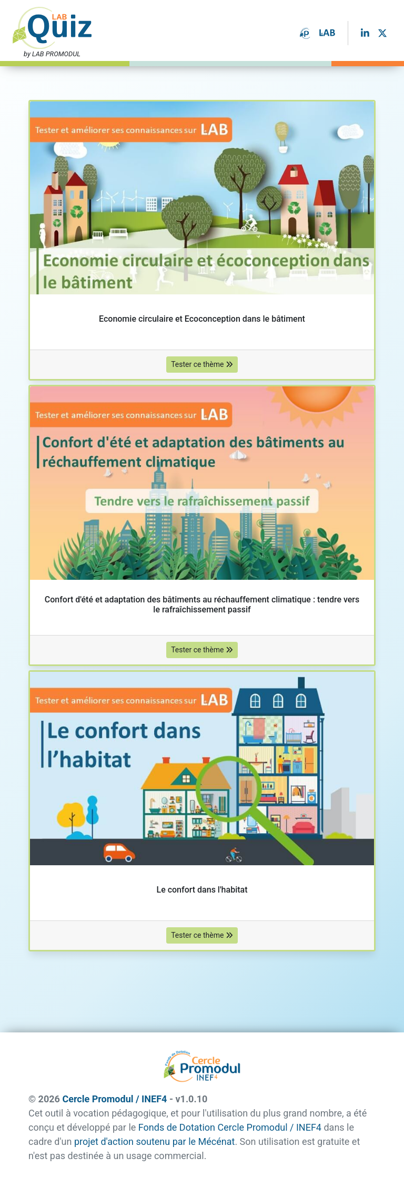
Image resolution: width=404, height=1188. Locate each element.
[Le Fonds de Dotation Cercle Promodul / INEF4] (305, 32)
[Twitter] (382, 33)
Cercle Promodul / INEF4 (114, 1098)
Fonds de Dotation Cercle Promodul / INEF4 (229, 1127)
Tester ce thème (202, 364)
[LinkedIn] (365, 33)
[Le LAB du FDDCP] (327, 33)
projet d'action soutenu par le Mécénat (154, 1141)
